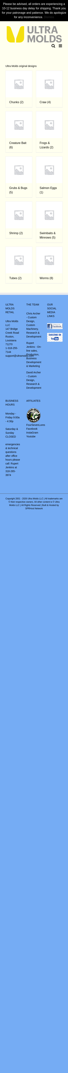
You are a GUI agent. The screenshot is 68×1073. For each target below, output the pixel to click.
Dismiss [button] (49, 17)
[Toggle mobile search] (53, 46)
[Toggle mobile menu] (61, 46)
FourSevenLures (35, 424)
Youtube (31, 436)
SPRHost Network (34, 508)
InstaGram (32, 432)
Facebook (31, 428)
